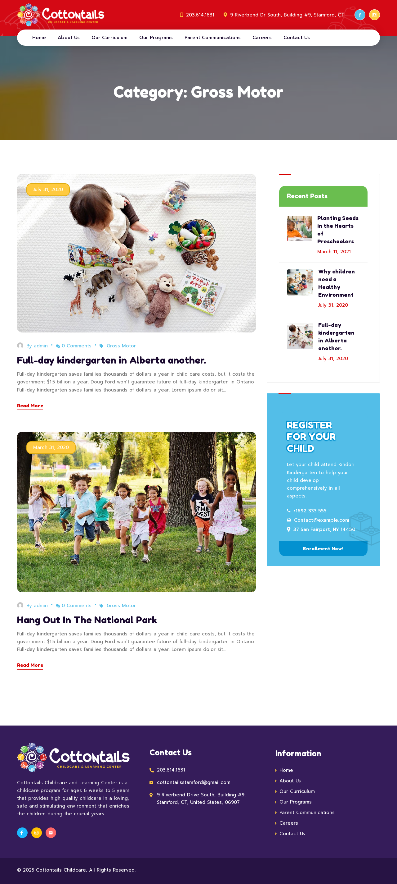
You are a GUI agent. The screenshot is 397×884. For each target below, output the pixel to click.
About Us (69, 37)
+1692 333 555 (307, 510)
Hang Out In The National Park (87, 619)
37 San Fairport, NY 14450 (321, 529)
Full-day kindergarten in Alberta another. (111, 360)
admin (41, 345)
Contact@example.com (318, 520)
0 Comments (73, 345)
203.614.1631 (200, 14)
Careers (262, 37)
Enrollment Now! (323, 549)
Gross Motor (121, 345)
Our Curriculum (109, 37)
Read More (30, 406)
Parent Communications (213, 37)
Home (39, 37)
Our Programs (156, 37)
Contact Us (296, 37)
